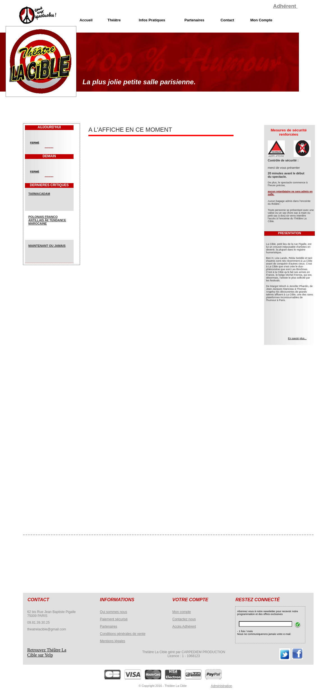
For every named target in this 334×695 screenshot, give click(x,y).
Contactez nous (184, 619)
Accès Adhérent (184, 626)
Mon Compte (261, 20)
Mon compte (181, 612)
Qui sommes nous (113, 612)
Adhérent (285, 6)
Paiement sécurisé (114, 619)
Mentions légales (112, 641)
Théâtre (114, 20)
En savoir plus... (297, 338)
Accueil (85, 20)
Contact (227, 20)
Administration (221, 686)
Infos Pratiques (152, 20)
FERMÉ (34, 142)
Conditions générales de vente (122, 634)
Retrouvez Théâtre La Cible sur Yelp (46, 652)
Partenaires (108, 626)
